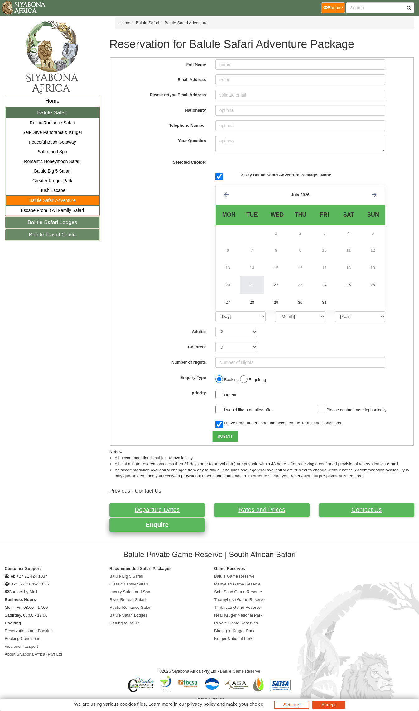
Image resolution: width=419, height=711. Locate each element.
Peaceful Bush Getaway (52, 142)
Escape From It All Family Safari (52, 210)
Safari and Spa (52, 151)
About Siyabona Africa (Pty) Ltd (33, 654)
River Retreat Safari (127, 599)
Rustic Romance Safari (52, 122)
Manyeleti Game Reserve (237, 584)
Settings (291, 704)
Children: (197, 347)
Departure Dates (157, 509)
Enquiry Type (193, 377)
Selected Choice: (189, 162)
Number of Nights (188, 362)
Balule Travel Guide (52, 235)
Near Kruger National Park (238, 615)
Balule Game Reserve (234, 576)
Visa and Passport (21, 646)
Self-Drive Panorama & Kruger (52, 132)
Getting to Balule (124, 623)
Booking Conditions (22, 638)
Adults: (199, 331)
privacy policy (201, 704)
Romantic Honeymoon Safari (52, 161)
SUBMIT (225, 436)
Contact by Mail (23, 591)
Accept (328, 704)
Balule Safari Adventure (52, 200)
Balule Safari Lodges (52, 222)
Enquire (157, 524)
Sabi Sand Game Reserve (238, 591)
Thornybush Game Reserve (239, 599)
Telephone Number (187, 125)
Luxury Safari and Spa (129, 591)
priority (199, 392)
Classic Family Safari (128, 584)
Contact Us (366, 509)
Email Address (192, 79)
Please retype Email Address (178, 95)
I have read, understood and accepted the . (278, 423)
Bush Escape (52, 190)
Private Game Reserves (236, 623)
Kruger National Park (233, 638)
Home (52, 101)
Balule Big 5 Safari (52, 171)
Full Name (196, 64)
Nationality (195, 110)
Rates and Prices (261, 509)
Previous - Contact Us (135, 491)
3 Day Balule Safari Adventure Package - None (286, 175)
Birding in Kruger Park (234, 630)
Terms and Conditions (321, 423)
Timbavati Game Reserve (237, 607)
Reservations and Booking (29, 630)
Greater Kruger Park (52, 180)
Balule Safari (52, 113)
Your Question (192, 140)
